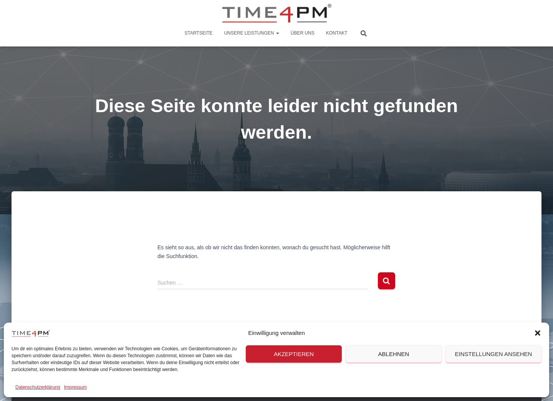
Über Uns (303, 33)
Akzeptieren (294, 354)
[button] (537, 333)
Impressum (75, 387)
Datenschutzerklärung (37, 387)
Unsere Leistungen (251, 33)
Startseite (198, 33)
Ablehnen (393, 354)
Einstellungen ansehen (493, 354)
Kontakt (337, 33)
